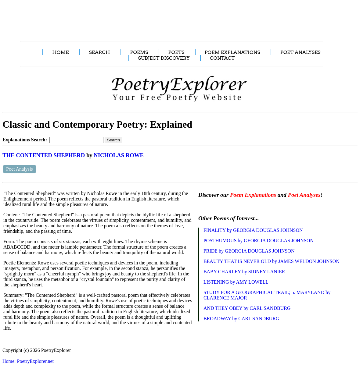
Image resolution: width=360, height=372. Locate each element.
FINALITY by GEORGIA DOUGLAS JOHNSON (253, 230)
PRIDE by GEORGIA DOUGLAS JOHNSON (249, 250)
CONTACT (222, 58)
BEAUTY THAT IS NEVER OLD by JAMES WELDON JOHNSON (271, 261)
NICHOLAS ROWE (119, 155)
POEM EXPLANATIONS (232, 52)
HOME (60, 52)
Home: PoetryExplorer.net (28, 361)
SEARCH (99, 52)
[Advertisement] (114, 17)
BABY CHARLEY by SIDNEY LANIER (244, 271)
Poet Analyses (304, 195)
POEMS (139, 52)
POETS (176, 52)
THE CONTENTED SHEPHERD (43, 155)
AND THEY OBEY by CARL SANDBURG (247, 308)
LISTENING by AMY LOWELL (235, 282)
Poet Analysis (19, 169)
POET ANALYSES (300, 52)
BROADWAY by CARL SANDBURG (241, 318)
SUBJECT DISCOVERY (164, 58)
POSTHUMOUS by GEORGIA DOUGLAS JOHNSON (258, 240)
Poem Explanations (253, 195)
